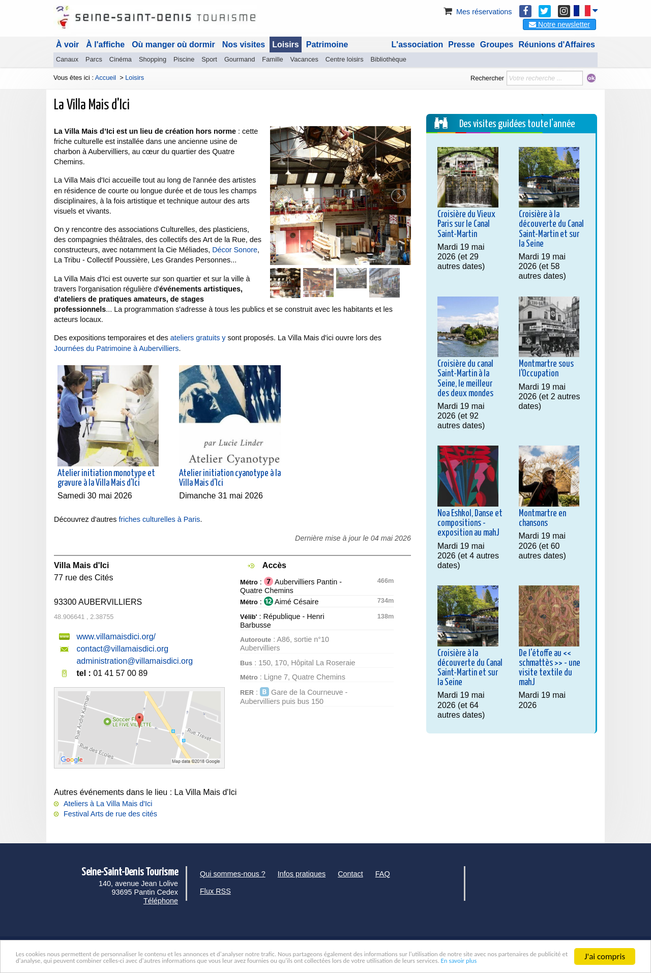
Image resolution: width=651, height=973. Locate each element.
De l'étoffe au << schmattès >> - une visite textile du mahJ (549, 668)
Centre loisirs (345, 59)
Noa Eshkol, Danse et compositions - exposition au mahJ (469, 523)
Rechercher (487, 78)
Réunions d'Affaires (557, 44)
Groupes (497, 44)
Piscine (183, 59)
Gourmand (239, 59)
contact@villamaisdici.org (122, 648)
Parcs (93, 59)
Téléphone (160, 901)
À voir (67, 44)
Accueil (105, 77)
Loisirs (285, 44)
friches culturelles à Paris (159, 519)
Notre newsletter (559, 24)
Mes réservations (477, 12)
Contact (350, 874)
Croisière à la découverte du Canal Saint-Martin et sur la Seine (551, 229)
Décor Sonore (234, 250)
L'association (417, 44)
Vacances (304, 59)
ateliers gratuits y (199, 338)
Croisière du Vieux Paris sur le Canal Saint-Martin (466, 224)
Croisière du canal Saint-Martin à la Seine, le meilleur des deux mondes (465, 379)
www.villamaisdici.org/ (116, 636)
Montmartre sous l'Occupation (546, 369)
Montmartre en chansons (542, 518)
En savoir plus (266, 961)
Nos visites (243, 44)
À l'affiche (105, 44)
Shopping (152, 59)
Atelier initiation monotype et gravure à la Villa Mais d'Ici (106, 478)
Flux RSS (215, 891)
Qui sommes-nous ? (232, 874)
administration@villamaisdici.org (134, 661)
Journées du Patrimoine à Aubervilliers (116, 348)
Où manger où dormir (173, 44)
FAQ (382, 874)
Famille (272, 59)
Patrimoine (327, 44)
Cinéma (120, 59)
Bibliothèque (388, 59)
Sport (209, 59)
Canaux (67, 59)
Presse (461, 44)
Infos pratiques (302, 874)
